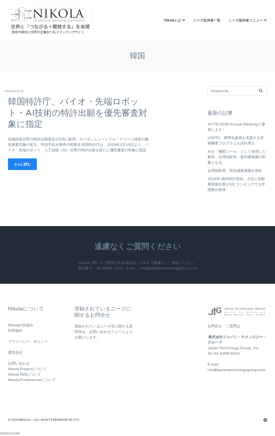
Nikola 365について (24, 374)
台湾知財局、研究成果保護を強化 (235, 170)
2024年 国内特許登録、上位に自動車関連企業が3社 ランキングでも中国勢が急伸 (236, 184)
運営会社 (15, 352)
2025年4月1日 (14, 91)
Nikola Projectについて (27, 369)
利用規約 (15, 330)
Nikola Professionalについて (32, 380)
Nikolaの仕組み (20, 325)
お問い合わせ (19, 363)
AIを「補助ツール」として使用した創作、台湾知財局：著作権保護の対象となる (237, 157)
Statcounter (10, 433)
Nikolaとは (172, 20)
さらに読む (22, 164)
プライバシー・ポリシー (28, 341)
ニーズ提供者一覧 (206, 20)
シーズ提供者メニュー (246, 20)
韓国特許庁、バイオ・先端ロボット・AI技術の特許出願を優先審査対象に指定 (77, 112)
